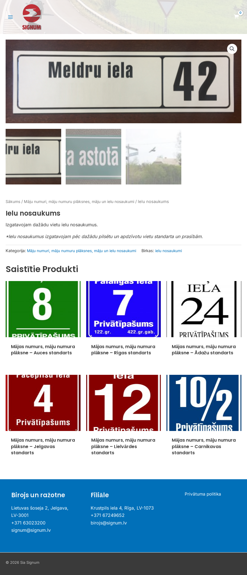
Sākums (13, 200)
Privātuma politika (203, 494)
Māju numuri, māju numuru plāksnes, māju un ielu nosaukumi (85, 200)
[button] (232, 50)
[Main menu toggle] (10, 17)
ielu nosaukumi (178, 249)
